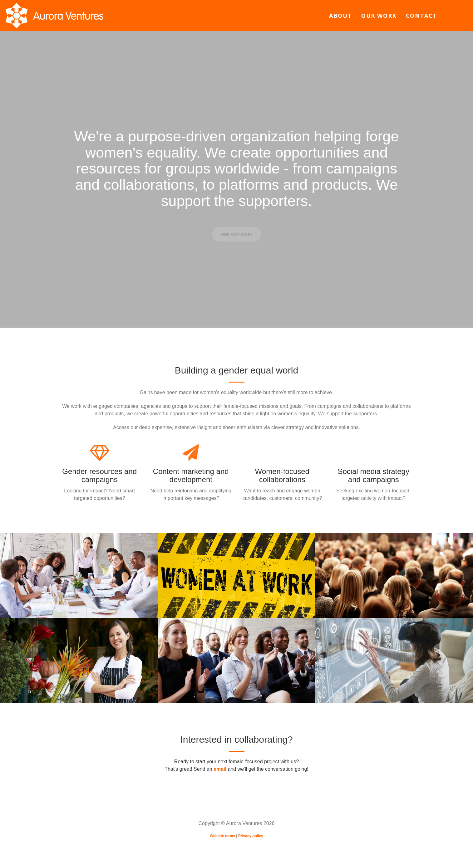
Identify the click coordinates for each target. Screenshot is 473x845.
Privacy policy (250, 836)
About (340, 15)
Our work (379, 15)
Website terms (222, 836)
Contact (421, 15)
